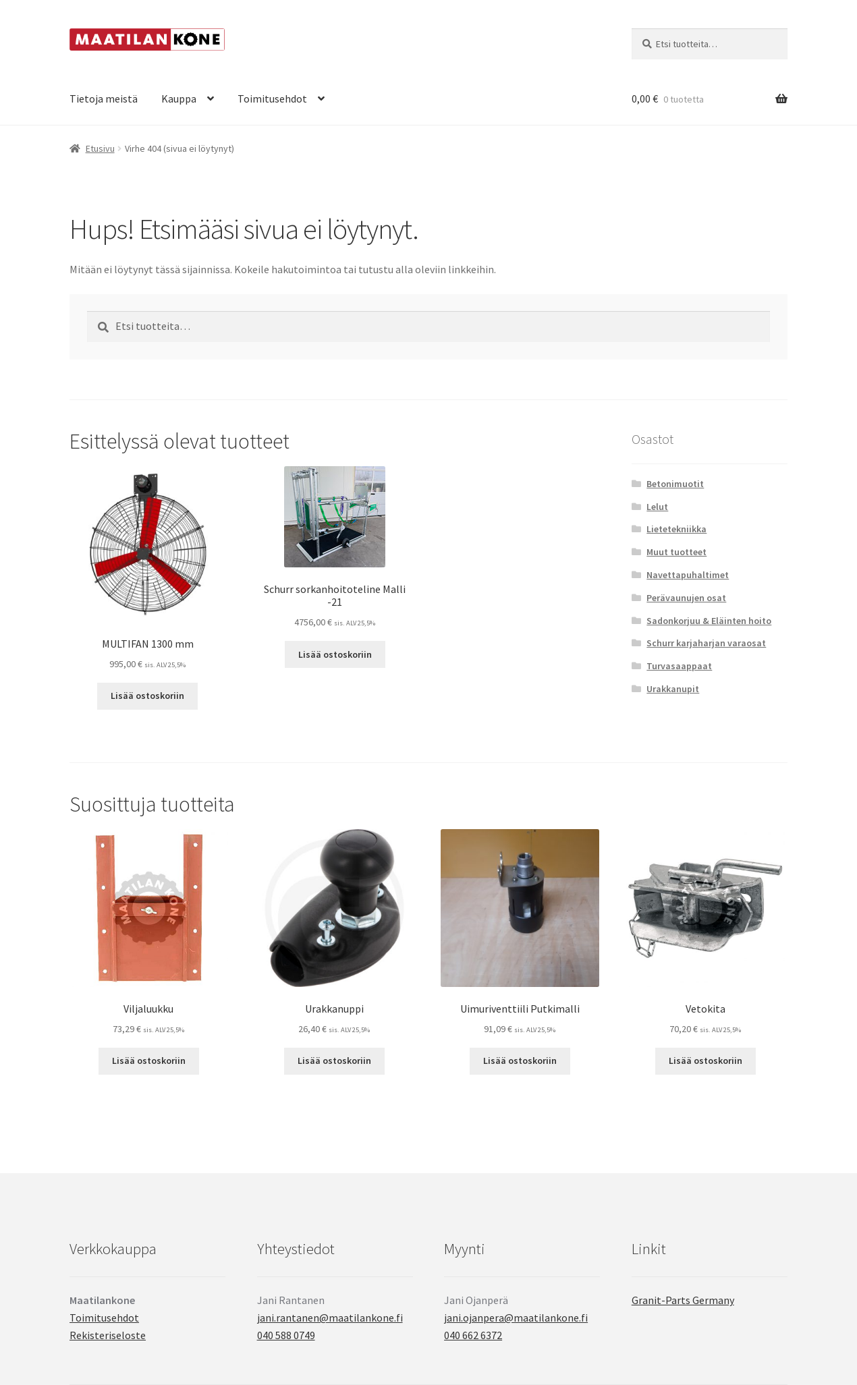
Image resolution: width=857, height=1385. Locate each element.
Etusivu (100, 148)
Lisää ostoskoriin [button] (147, 695)
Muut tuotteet (676, 552)
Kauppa (178, 98)
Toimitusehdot (272, 98)
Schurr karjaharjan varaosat (706, 643)
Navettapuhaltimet (687, 575)
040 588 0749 (286, 1335)
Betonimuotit (675, 484)
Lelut (657, 507)
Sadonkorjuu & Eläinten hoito (708, 621)
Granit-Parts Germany (683, 1300)
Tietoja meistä (104, 98)
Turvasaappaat (679, 666)
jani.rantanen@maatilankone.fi (330, 1317)
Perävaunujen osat (686, 598)
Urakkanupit (672, 689)
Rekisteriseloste (108, 1335)
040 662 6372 (473, 1335)
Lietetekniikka (676, 529)
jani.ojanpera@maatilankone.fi (516, 1317)
